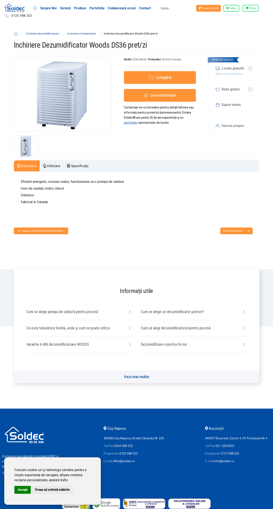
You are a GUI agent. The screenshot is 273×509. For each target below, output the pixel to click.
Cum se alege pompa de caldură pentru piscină (62, 311)
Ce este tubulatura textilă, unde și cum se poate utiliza (67, 328)
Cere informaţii (159, 95)
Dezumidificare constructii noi (164, 344)
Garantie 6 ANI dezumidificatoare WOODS (57, 344)
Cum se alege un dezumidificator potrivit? (172, 311)
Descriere (26, 166)
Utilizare (51, 166)
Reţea (231, 8)
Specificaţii (78, 166)
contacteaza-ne (233, 230)
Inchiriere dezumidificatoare (42, 33)
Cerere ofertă (208, 8)
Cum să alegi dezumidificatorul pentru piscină (176, 328)
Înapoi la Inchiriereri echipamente (42, 230)
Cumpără (163, 77)
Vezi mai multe (136, 376)
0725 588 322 (21, 16)
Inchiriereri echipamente (81, 33)
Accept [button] (22, 489)
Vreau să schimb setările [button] (52, 489)
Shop (250, 8)
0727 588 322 (230, 453)
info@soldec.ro (224, 461)
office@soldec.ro (124, 461)
